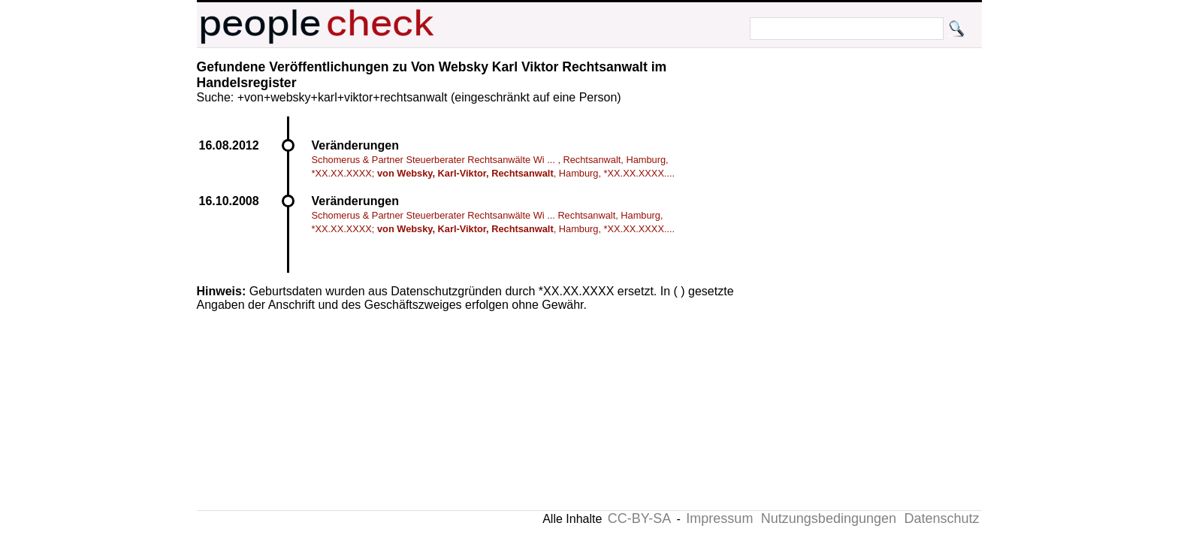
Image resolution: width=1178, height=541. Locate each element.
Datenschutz (941, 518)
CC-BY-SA (639, 518)
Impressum (719, 518)
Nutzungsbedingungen (828, 518)
